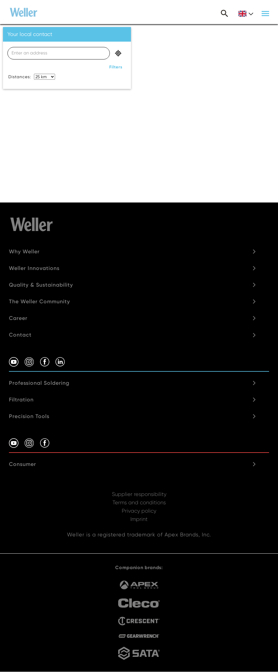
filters (116, 67)
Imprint (139, 519)
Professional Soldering (39, 383)
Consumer (22, 464)
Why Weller (24, 251)
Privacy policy (139, 511)
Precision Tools (29, 416)
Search (224, 13)
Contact (20, 335)
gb (245, 14)
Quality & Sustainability (41, 285)
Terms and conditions (139, 502)
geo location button (118, 53)
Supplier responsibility (139, 494)
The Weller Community (39, 301)
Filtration (21, 399)
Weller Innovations (34, 268)
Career (18, 318)
